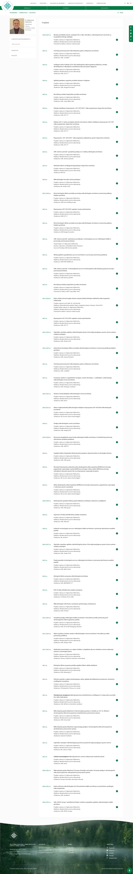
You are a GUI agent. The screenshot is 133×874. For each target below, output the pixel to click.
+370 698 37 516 (46, 850)
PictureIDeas (109, 868)
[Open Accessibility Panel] (129, 870)
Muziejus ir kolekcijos (75, 3)
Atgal (120, 12)
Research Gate (112, 858)
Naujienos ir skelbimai (57, 3)
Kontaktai (89, 3)
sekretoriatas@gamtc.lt (47, 852)
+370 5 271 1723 (15, 44)
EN (130, 3)
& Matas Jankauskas (118, 868)
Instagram (110, 850)
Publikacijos (14, 50)
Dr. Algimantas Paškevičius (29, 21)
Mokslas (71, 848)
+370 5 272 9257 (45, 848)
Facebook (110, 848)
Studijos (71, 850)
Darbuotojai (23, 12)
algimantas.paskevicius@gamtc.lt (20, 39)
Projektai (14, 55)
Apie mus (33, 3)
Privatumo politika (32, 868)
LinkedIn (110, 853)
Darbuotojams (101, 3)
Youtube (110, 855)
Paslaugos (71, 852)
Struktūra (43, 3)
